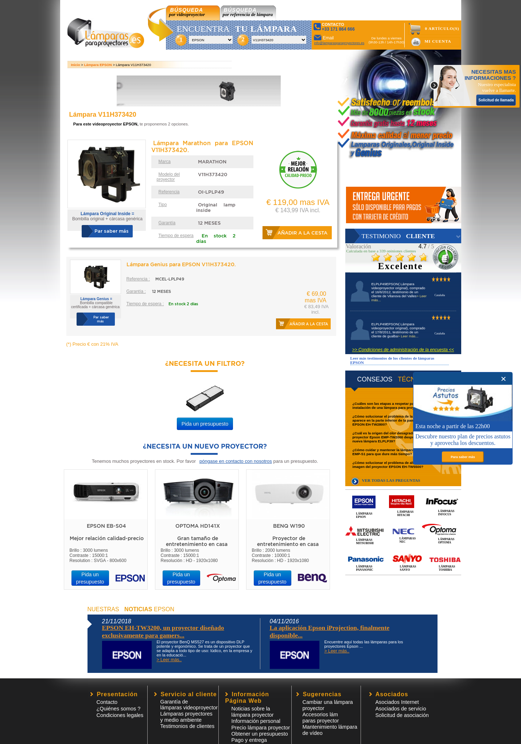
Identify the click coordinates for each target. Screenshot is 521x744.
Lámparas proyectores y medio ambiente (186, 717)
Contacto (107, 702)
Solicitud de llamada (496, 100)
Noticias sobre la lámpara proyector (253, 712)
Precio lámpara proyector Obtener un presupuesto (261, 731)
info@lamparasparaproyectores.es (339, 43)
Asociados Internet (397, 702)
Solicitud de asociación (402, 715)
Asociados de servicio (401, 709)
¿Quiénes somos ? (119, 709)
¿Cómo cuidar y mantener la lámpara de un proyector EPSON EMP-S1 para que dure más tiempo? (404, 452)
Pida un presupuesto (205, 424)
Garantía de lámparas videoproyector (189, 704)
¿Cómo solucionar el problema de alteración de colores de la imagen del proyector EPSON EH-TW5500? (403, 465)
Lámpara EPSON (98, 65)
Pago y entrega (249, 740)
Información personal (256, 721)
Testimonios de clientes (187, 726)
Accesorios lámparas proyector (321, 718)
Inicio (75, 65)
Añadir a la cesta (302, 233)
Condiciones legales (120, 715)
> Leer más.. (169, 659)
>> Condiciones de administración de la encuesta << (403, 349)
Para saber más (463, 457)
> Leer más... (408, 336)
